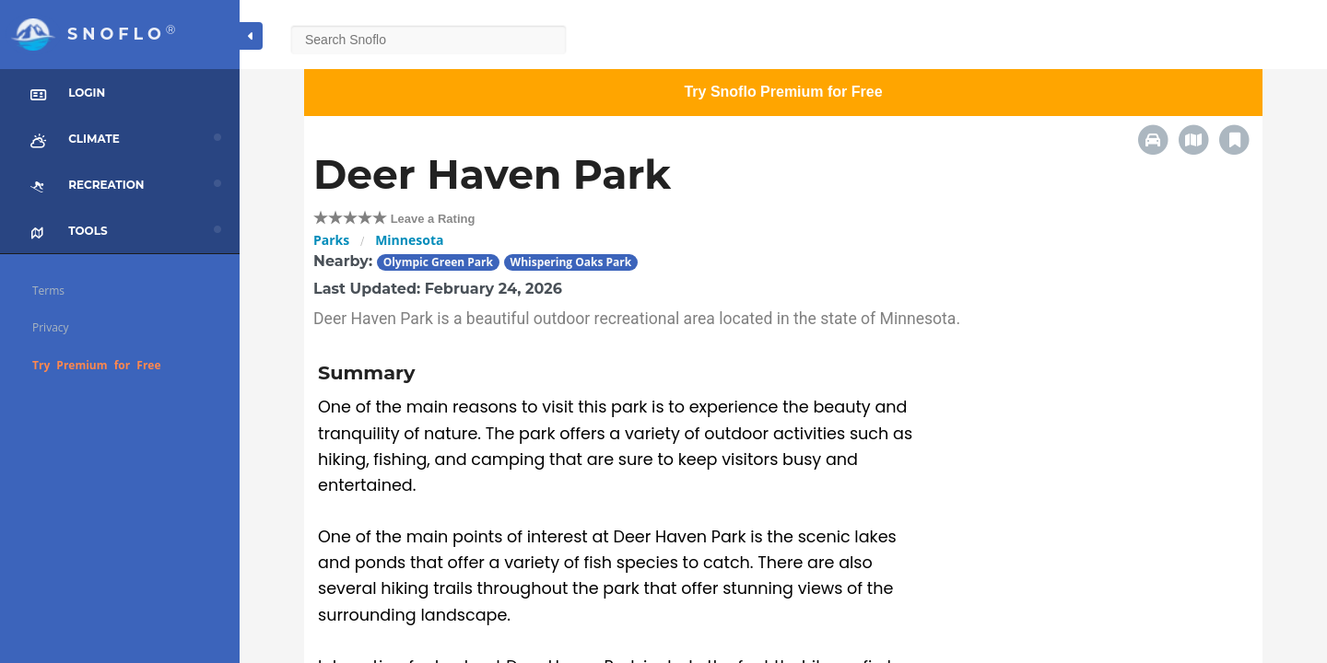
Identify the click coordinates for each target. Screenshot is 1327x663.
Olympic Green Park (438, 262)
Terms (48, 290)
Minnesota (409, 240)
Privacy (50, 327)
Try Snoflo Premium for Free (783, 91)
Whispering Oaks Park (571, 262)
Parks (331, 240)
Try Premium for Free (96, 365)
